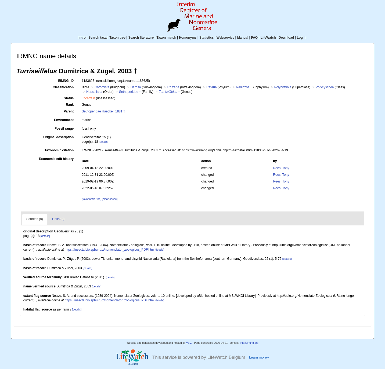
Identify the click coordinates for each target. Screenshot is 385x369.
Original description (58, 137)
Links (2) (58, 219)
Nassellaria (94, 92)
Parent (69, 111)
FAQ (254, 37)
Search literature (141, 37)
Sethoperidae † (130, 92)
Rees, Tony (281, 168)
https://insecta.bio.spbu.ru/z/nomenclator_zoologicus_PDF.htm (109, 249)
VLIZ (189, 342)
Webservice (226, 37)
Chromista (102, 87)
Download (286, 37)
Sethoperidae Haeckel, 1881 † (103, 111)
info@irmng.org (249, 342)
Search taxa (97, 37)
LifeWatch (268, 37)
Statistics (206, 37)
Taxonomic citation (59, 150)
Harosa (136, 87)
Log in (302, 37)
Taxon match (166, 37)
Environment (64, 120)
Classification (63, 87)
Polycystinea (325, 87)
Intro (82, 37)
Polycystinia (282, 87)
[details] (103, 141)
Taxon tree (117, 37)
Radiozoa (243, 87)
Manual (242, 37)
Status (69, 98)
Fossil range (64, 128)
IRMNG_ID (66, 81)
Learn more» (259, 357)
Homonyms (187, 37)
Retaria (211, 87)
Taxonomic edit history (56, 159)
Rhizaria (173, 87)
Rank (70, 105)
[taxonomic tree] (91, 199)
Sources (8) (34, 219)
